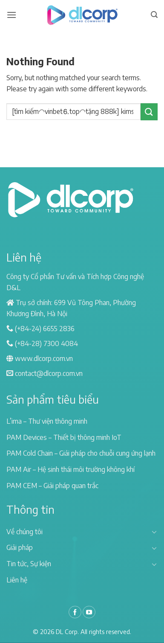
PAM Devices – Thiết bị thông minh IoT (63, 437)
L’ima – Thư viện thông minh (46, 421)
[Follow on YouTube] (89, 612)
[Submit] (149, 111)
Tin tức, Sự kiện (28, 563)
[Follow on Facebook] (75, 612)
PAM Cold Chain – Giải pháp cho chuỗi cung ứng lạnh (80, 453)
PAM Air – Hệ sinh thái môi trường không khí (70, 469)
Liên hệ (16, 580)
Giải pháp (19, 547)
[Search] (154, 14)
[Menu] (11, 14)
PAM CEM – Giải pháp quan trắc (52, 485)
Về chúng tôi (24, 531)
